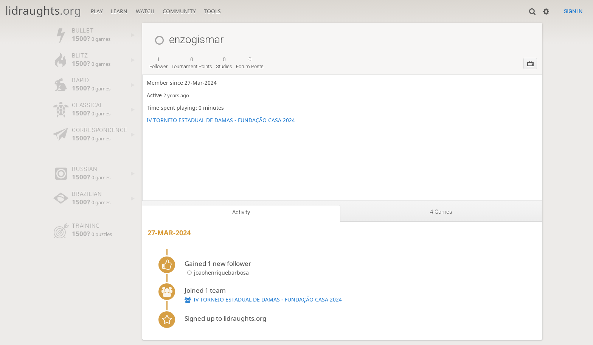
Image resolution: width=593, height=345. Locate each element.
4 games (441, 211)
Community (179, 11)
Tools (212, 11)
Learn (119, 11)
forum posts (250, 62)
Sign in (573, 11)
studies (224, 62)
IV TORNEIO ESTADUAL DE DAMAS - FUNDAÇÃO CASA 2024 (221, 120)
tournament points (191, 62)
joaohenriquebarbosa (217, 272)
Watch (145, 11)
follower (158, 62)
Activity (241, 212)
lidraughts (43, 10)
